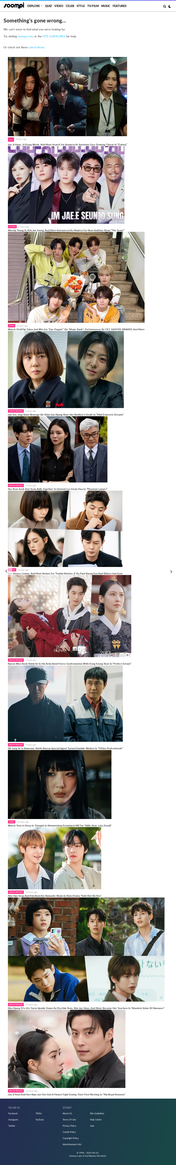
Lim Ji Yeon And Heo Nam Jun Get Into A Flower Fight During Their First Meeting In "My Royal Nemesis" (66, 1094)
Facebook (13, 1113)
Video (58, 6)
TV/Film (12, 226)
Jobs (92, 1125)
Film (11, 140)
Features (120, 6)
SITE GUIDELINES (54, 36)
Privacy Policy (69, 1125)
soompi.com (25, 36)
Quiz (48, 6)
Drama (12, 570)
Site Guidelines (97, 1113)
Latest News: (37, 47)
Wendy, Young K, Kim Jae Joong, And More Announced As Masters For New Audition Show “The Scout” (66, 230)
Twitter (11, 1125)
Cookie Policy (69, 1132)
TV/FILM (93, 6)
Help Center (96, 1119)
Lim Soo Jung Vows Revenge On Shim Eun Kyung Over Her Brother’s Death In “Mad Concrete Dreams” (66, 414)
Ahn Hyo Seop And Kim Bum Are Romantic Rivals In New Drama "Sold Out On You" (54, 895)
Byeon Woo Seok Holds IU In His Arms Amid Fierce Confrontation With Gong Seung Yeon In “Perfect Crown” (69, 663)
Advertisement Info (72, 1144)
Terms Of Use (69, 1119)
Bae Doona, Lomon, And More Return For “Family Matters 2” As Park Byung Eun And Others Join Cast (65, 573)
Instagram (13, 1119)
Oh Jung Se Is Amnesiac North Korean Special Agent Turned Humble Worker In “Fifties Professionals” (65, 748)
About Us (67, 1113)
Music (105, 6)
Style (81, 6)
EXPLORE (33, 6)
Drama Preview (16, 411)
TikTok (39, 1113)
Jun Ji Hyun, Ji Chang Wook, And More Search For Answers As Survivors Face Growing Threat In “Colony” (67, 144)
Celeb (70, 6)
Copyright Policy (71, 1138)
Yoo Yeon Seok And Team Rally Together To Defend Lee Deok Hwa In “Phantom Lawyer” (57, 488)
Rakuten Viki (94, 1156)
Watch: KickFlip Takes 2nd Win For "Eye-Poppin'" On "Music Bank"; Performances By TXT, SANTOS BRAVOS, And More (76, 329)
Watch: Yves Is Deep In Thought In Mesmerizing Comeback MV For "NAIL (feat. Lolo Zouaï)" (59, 825)
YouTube (40, 1119)
